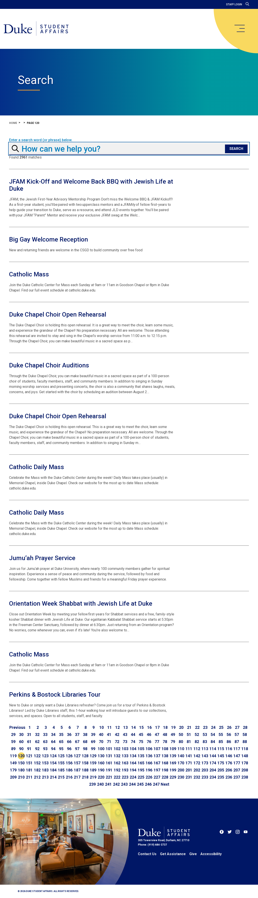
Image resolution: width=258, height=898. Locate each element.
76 (149, 741)
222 (117, 777)
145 (220, 755)
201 (189, 770)
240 (100, 784)
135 (141, 755)
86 (229, 741)
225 (141, 777)
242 (116, 784)
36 (69, 734)
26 (229, 727)
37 (77, 734)
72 (117, 741)
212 (37, 777)
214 (53, 777)
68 (85, 741)
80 (181, 741)
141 (189, 755)
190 (101, 770)
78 (165, 741)
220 (101, 777)
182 (37, 770)
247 (156, 784)
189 (93, 770)
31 (29, 734)
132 (117, 755)
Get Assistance (173, 854)
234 (212, 777)
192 (117, 770)
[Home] (36, 28)
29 (13, 734)
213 (45, 777)
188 (85, 770)
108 (165, 748)
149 (13, 763)
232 (197, 777)
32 (37, 734)
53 (205, 734)
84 (213, 741)
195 (141, 770)
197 (157, 770)
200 (181, 770)
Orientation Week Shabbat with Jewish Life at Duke (80, 603)
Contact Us (147, 854)
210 (21, 777)
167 (157, 763)
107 (157, 748)
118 (244, 748)
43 (125, 734)
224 (133, 777)
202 (197, 770)
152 (37, 763)
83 (205, 741)
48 (165, 734)
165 (141, 763)
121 (29, 755)
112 (197, 748)
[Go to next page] (165, 784)
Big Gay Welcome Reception (48, 239)
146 (228, 755)
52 (197, 734)
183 (45, 770)
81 (189, 741)
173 (204, 763)
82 (197, 741)
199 (173, 770)
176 (228, 763)
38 (85, 734)
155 (61, 763)
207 (236, 770)
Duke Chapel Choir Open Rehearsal (57, 314)
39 (93, 734)
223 (125, 777)
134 (133, 755)
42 (117, 734)
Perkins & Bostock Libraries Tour (54, 694)
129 (93, 755)
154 (53, 763)
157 (77, 763)
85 (221, 741)
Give (193, 854)
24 (213, 727)
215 (61, 777)
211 (29, 777)
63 (45, 741)
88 (244, 741)
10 (101, 727)
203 (204, 770)
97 (77, 748)
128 (85, 755)
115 (220, 748)
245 (140, 784)
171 (189, 763)
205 (220, 770)
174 (212, 763)
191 (109, 770)
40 (101, 734)
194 (133, 770)
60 (21, 741)
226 (149, 777)
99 (93, 748)
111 (189, 748)
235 (220, 777)
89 (13, 748)
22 (197, 727)
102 (117, 748)
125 (61, 755)
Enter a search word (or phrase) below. (40, 140)
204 (212, 770)
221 (109, 777)
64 (53, 741)
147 (236, 755)
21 (189, 727)
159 (93, 763)
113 (204, 748)
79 (173, 741)
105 (141, 748)
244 (132, 784)
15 (141, 727)
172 (197, 763)
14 (133, 727)
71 (109, 741)
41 (109, 734)
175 (220, 763)
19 (173, 727)
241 (108, 784)
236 (228, 777)
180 (21, 770)
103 (125, 748)
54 (213, 734)
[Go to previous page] (17, 727)
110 (181, 748)
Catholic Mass (29, 274)
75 (141, 741)
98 (85, 748)
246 (148, 784)
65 (61, 741)
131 (109, 755)
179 (13, 770)
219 (93, 777)
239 (92, 784)
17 (157, 727)
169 (173, 763)
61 (29, 741)
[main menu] (239, 28)
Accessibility (211, 854)
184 (53, 770)
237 (236, 777)
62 (37, 741)
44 (133, 734)
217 (77, 777)
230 (181, 777)
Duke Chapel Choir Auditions (49, 365)
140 (181, 755)
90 (21, 748)
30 (21, 734)
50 (181, 734)
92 (37, 748)
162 (117, 763)
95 (61, 748)
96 (69, 748)
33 (45, 734)
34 (53, 734)
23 (205, 727)
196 (149, 770)
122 (37, 755)
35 (61, 734)
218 (85, 777)
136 (149, 755)
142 (197, 755)
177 (236, 763)
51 (189, 734)
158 (85, 763)
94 (53, 748)
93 (45, 748)
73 (125, 741)
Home (13, 123)
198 (165, 770)
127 (77, 755)
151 (29, 763)
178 (244, 763)
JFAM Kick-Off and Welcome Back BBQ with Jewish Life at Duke (91, 185)
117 (236, 748)
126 (69, 755)
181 (29, 770)
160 (101, 763)
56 (229, 734)
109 (173, 748)
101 (109, 748)
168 (165, 763)
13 (125, 727)
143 (204, 755)
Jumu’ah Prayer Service (42, 558)
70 (101, 741)
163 (125, 763)
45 (141, 734)
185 (61, 770)
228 (165, 777)
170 (181, 763)
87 (237, 741)
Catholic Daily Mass (36, 467)
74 (133, 741)
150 (21, 763)
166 (149, 763)
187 (77, 770)
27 (237, 727)
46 (149, 734)
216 (69, 777)
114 (212, 748)
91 (29, 748)
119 (13, 755)
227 (157, 777)
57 (237, 734)
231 (189, 777)
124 (53, 755)
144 (212, 755)
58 (244, 734)
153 (45, 763)
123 (45, 755)
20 (181, 727)
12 (117, 727)
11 (109, 727)
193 (125, 770)
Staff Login (234, 4)
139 (173, 755)
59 (13, 741)
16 (149, 727)
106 (149, 748)
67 (77, 741)
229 (173, 777)
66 (69, 741)
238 (244, 777)
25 (221, 727)
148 (244, 755)
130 (101, 755)
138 (165, 755)
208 (244, 770)
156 (69, 763)
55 (221, 734)
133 (125, 755)
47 (157, 734)
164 (133, 763)
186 (69, 770)
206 (228, 770)
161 (109, 763)
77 (157, 741)
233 (204, 777)
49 (173, 734)
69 (93, 741)
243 (124, 784)
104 (133, 748)
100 (101, 748)
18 (165, 727)
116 (228, 748)
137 (157, 755)
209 (13, 777)
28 (245, 727)
